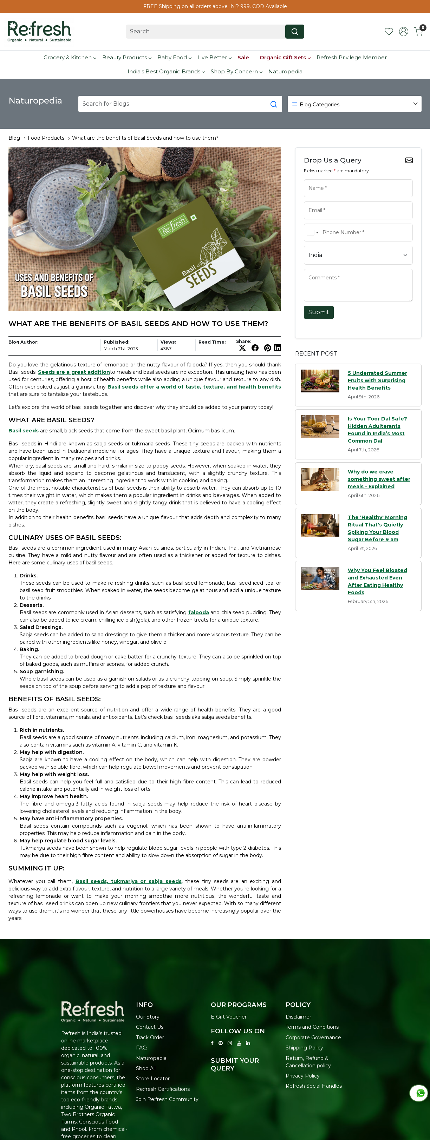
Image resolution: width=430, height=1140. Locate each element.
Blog (14, 138)
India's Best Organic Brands (166, 71)
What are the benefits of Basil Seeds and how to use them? (145, 138)
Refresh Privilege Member (352, 57)
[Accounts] (403, 31)
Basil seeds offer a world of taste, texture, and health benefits (194, 387)
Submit (318, 312)
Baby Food (174, 57)
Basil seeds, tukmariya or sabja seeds (129, 881)
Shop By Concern (236, 71)
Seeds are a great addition (74, 372)
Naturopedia (285, 71)
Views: (168, 342)
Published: (116, 342)
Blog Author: (23, 342)
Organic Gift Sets (285, 57)
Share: (243, 341)
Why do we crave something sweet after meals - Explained (379, 479)
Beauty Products (126, 57)
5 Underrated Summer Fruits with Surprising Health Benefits (377, 380)
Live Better (214, 57)
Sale (243, 57)
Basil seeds (23, 431)
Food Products (46, 138)
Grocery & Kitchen (70, 57)
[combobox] (312, 232)
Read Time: (212, 342)
